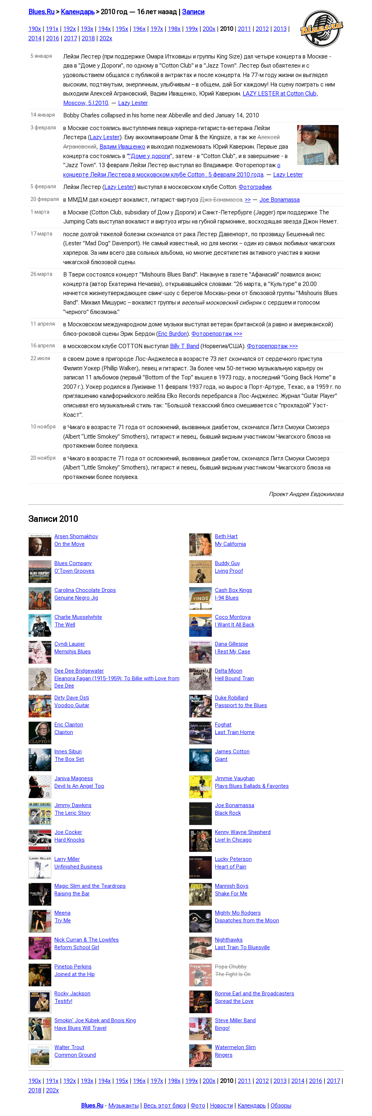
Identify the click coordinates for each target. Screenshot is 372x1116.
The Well (64, 625)
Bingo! (222, 1028)
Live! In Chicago (233, 840)
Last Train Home (235, 732)
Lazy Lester (133, 103)
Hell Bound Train (234, 679)
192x (69, 28)
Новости (221, 1105)
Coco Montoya (233, 617)
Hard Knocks (69, 840)
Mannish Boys (231, 886)
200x (209, 28)
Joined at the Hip (74, 974)
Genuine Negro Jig (76, 598)
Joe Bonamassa (279, 199)
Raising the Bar (72, 894)
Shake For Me (231, 894)
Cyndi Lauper (69, 644)
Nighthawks (229, 940)
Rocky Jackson (72, 994)
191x (52, 28)
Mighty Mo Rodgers (238, 913)
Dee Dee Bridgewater (79, 671)
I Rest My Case (232, 652)
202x (106, 38)
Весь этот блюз (164, 1105)
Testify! (63, 1001)
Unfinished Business (78, 867)
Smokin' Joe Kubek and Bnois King (95, 1021)
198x (174, 28)
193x (87, 28)
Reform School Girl (76, 947)
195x (122, 28)
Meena (62, 913)
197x (156, 28)
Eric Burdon (172, 333)
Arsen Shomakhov (76, 536)
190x (34, 28)
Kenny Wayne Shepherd (243, 832)
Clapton (63, 732)
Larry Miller (67, 859)
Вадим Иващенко (122, 146)
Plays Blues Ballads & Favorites (252, 786)
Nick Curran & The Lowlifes (86, 940)
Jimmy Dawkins (73, 805)
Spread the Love (234, 1001)
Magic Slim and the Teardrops (90, 886)
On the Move (69, 544)
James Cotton (232, 752)
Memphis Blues (72, 652)
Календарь (77, 12)
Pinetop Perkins (73, 967)
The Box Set (69, 759)
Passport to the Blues (241, 705)
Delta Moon (228, 671)
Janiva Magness (73, 778)
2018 (88, 38)
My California (230, 544)
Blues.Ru (41, 12)
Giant (221, 759)
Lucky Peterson (233, 859)
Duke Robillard (231, 698)
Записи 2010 (53, 519)
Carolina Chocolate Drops (85, 590)
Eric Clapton (68, 725)
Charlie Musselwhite (78, 617)
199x (191, 28)
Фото (198, 1105)
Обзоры (281, 1105)
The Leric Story (72, 813)
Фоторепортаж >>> (216, 333)
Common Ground (75, 1055)
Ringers (223, 1055)
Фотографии (255, 187)
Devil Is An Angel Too (79, 786)
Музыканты (123, 1105)
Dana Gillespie (231, 644)
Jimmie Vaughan (235, 778)
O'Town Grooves (74, 571)
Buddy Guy (227, 563)
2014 (34, 38)
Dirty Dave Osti (71, 698)
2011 (244, 28)
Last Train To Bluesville (242, 947)
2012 (262, 28)
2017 (70, 38)
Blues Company (73, 563)
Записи (193, 12)
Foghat (223, 725)
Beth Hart (226, 536)
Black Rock (228, 813)
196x (139, 28)
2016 (52, 38)
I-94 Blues (227, 598)
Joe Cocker (68, 832)
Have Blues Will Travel (80, 1028)
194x (104, 28)
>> (248, 199)
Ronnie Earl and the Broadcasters (254, 994)
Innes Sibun (68, 752)
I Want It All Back (234, 625)
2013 (280, 28)
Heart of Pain (230, 867)
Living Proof (229, 571)
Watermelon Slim (235, 1047)
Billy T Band (184, 346)
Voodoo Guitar (71, 705)
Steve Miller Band (235, 1021)
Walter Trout (69, 1047)
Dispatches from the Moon (247, 921)
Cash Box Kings (233, 590)
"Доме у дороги (149, 156)
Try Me (62, 921)
